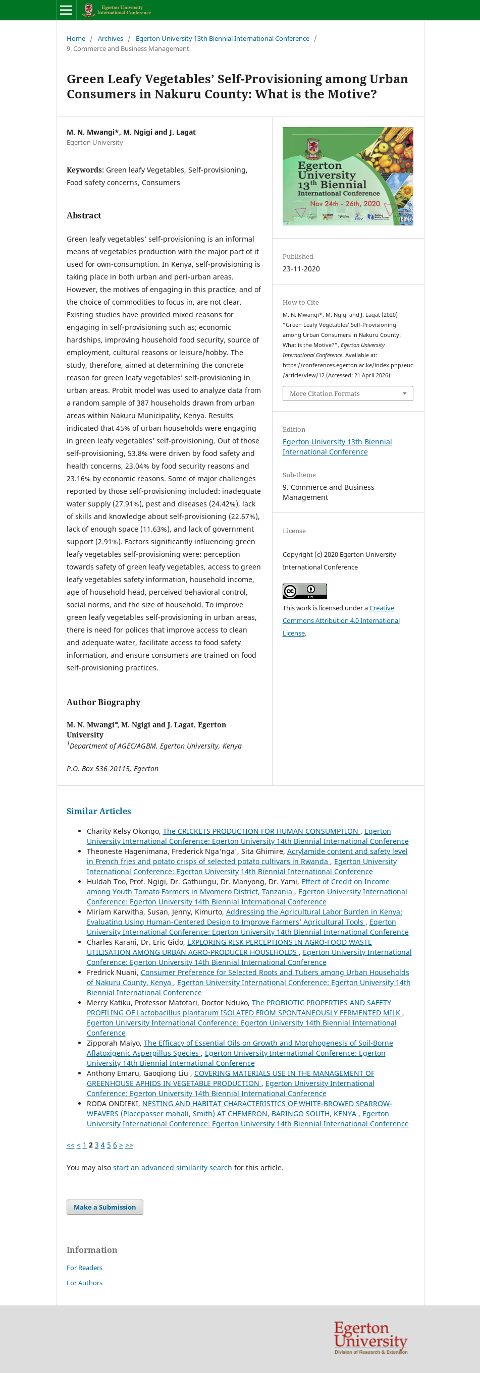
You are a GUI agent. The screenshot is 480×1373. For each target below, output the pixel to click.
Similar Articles (99, 811)
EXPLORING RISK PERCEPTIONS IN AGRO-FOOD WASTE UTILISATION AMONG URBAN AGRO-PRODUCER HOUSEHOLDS (229, 947)
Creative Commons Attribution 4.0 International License (341, 620)
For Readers (84, 1267)
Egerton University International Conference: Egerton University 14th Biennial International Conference (248, 836)
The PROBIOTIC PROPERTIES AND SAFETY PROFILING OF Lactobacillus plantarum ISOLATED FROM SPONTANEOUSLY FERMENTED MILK (244, 1007)
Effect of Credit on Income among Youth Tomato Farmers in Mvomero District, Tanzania (238, 886)
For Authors (84, 1282)
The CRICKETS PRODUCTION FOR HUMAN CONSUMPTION (261, 831)
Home (76, 38)
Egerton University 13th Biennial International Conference (222, 38)
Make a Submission (105, 1207)
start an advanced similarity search (172, 1167)
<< (71, 1145)
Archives (110, 38)
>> (129, 1145)
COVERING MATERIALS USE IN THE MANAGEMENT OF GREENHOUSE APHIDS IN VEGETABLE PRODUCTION (231, 1078)
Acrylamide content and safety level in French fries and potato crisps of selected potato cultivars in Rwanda (247, 856)
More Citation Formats (325, 393)
